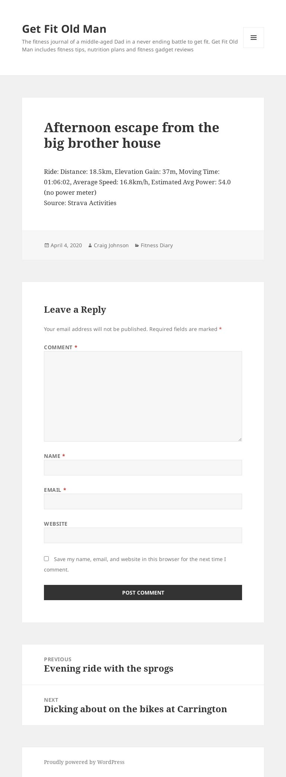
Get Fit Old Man (64, 28)
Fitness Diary (157, 245)
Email (55, 489)
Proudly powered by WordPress (84, 761)
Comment (60, 347)
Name (54, 455)
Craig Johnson (111, 245)
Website (56, 523)
